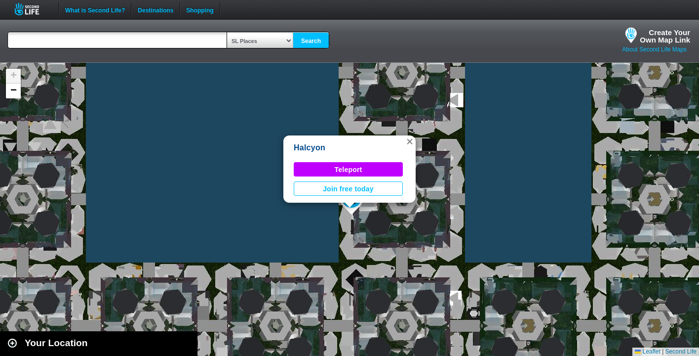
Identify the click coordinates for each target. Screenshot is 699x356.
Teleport (348, 170)
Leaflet (647, 351)
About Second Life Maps (654, 49)
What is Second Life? (95, 9)
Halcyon (309, 147)
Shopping (199, 9)
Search (311, 41)
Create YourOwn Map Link (665, 36)
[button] (410, 141)
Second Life (32, 9)
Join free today (348, 189)
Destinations (155, 9)
